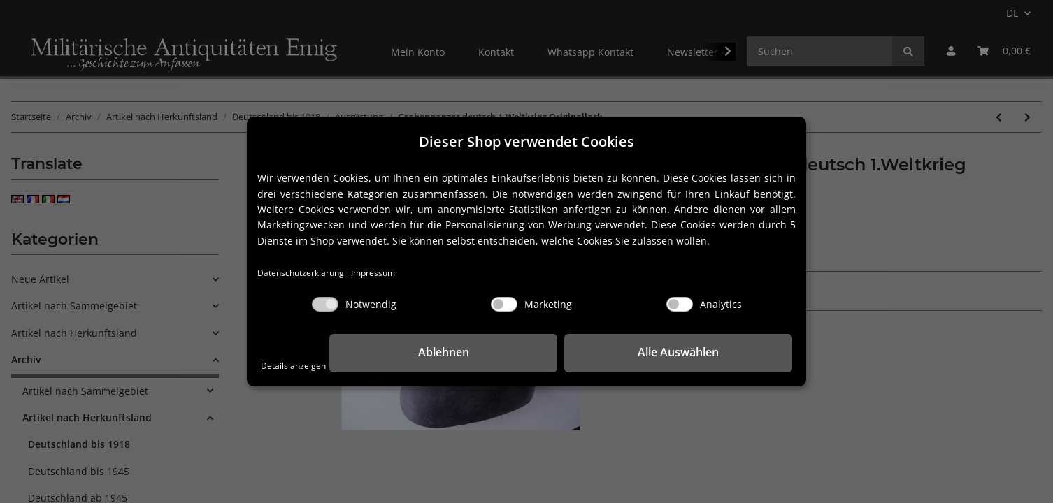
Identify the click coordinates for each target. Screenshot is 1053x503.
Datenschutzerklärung (309, 272)
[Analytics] (679, 305)
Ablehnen (575, 353)
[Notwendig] (325, 305)
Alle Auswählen (722, 353)
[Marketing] (504, 305)
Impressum (395, 272)
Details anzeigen (299, 365)
